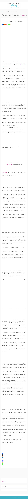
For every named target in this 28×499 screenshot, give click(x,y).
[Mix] (2, 462)
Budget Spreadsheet (6, 166)
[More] (10, 24)
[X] (3, 24)
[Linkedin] (2, 458)
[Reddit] (5, 24)
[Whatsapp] (9, 24)
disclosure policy (22, 15)
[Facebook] (2, 24)
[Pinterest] (6, 24)
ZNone (2, 11)
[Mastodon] (7, 24)
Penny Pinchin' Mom (14, 5)
